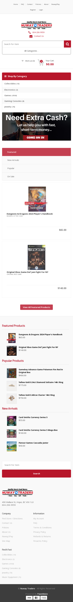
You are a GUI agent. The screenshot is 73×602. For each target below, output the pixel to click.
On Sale (10, 177)
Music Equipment (11, 577)
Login (41, 10)
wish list (28, 61)
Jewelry (9, 106)
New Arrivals (13, 161)
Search (36, 473)
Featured (11, 153)
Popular (10, 169)
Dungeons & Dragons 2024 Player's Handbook (30, 214)
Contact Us (39, 36)
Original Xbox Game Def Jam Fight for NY (27, 273)
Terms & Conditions (42, 527)
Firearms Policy (40, 541)
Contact (29, 4)
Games (10, 95)
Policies (38, 4)
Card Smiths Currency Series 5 (33, 417)
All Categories (30, 50)
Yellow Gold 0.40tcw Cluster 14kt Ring (37, 395)
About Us (6, 532)
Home (16, 4)
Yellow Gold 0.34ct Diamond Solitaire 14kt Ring (41, 382)
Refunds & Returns (42, 536)
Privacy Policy (39, 532)
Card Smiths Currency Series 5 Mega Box (38, 430)
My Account (38, 518)
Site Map (6, 541)
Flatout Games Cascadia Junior (33, 443)
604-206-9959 (38, 32)
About (46, 4)
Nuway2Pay (55, 4)
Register (33, 10)
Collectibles (11, 83)
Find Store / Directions (12, 518)
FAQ (22, 4)
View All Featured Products (36, 308)
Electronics (11, 89)
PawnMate (42, 593)
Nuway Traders (27, 588)
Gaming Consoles (14, 101)
